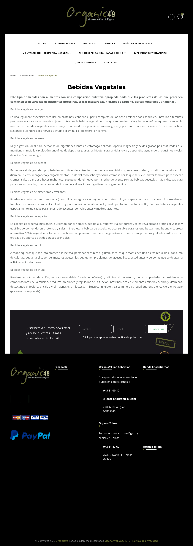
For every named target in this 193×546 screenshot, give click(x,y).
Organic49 (62, 541)
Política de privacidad (145, 541)
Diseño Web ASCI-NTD (117, 541)
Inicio (42, 43)
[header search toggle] (171, 17)
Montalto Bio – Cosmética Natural (46, 52)
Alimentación (64, 43)
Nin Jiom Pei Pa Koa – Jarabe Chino (101, 52)
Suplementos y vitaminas (150, 52)
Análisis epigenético (136, 43)
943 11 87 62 (111, 446)
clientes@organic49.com (119, 399)
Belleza (88, 43)
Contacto (110, 62)
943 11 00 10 (111, 390)
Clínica (108, 43)
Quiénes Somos (84, 62)
